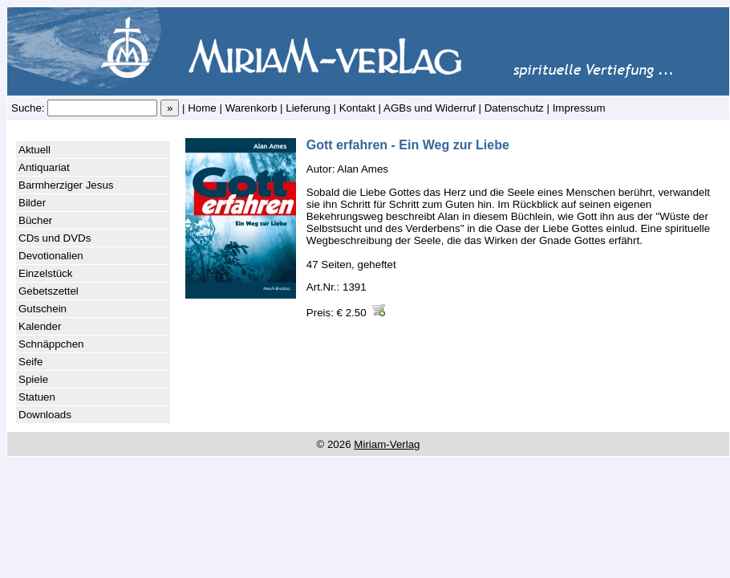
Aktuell (34, 150)
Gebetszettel (48, 291)
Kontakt (357, 108)
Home (202, 108)
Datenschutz (514, 108)
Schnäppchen (51, 344)
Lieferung (308, 108)
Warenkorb (251, 108)
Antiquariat (44, 167)
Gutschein (42, 309)
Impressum (579, 108)
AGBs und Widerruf (429, 108)
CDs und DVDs (54, 238)
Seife (30, 362)
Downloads (44, 415)
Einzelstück (45, 273)
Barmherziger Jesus (66, 185)
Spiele (33, 379)
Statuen (36, 397)
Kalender (39, 326)
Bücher (35, 220)
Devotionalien (50, 256)
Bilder (32, 203)
